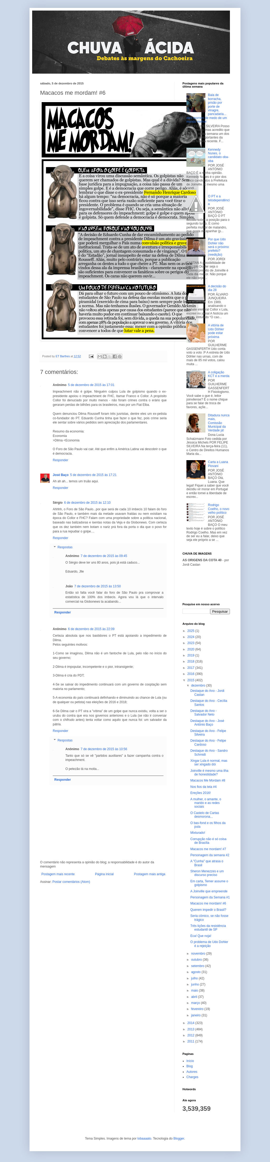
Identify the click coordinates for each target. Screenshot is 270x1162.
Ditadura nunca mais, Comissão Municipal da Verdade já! (218, 422)
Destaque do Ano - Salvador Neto (203, 712)
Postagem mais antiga (149, 874)
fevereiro (197, 1009)
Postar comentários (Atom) (71, 882)
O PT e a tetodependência (219, 200)
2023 (191, 643)
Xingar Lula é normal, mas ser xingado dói (208, 762)
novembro (198, 953)
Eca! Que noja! (200, 936)
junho (195, 984)
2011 (191, 1041)
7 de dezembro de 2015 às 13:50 (97, 586)
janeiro (196, 1015)
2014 (191, 1023)
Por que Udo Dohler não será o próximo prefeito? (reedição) (218, 246)
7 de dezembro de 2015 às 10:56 (104, 749)
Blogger (178, 1138)
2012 (191, 1035)
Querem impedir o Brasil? (208, 910)
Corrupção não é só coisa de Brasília (208, 841)
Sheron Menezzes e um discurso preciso (207, 873)
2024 (191, 637)
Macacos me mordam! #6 (208, 903)
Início (190, 1061)
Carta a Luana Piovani (218, 464)
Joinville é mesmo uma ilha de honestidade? (209, 772)
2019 (191, 655)
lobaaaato (144, 1138)
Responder (60, 460)
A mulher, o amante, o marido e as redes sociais (205, 803)
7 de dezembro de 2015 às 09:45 (104, 556)
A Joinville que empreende (209, 891)
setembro (198, 966)
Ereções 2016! (200, 793)
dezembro (198, 685)
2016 (191, 674)
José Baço (61, 475)
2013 (191, 1029)
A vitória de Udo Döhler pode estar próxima (216, 331)
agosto (196, 972)
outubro (197, 959)
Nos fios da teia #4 (203, 787)
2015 (191, 680)
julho (195, 978)
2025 (191, 631)
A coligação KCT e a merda (218, 374)
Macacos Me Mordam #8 (207, 780)
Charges (192, 1077)
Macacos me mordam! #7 (208, 849)
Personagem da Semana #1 (210, 897)
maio (195, 990)
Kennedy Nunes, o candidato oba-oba (218, 155)
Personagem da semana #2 (209, 855)
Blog (189, 1066)
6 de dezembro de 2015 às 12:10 (87, 502)
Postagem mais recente (58, 874)
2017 (191, 668)
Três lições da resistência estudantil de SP (208, 927)
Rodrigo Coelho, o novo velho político (218, 509)
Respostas (65, 547)
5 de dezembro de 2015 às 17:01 (91, 385)
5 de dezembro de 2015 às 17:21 (93, 475)
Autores (191, 1072)
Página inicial (104, 874)
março (196, 1003)
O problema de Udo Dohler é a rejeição (209, 943)
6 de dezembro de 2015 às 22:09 (91, 629)
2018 (191, 661)
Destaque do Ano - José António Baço (207, 722)
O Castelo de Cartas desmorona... (204, 814)
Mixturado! (197, 833)
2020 (191, 649)
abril (194, 997)
